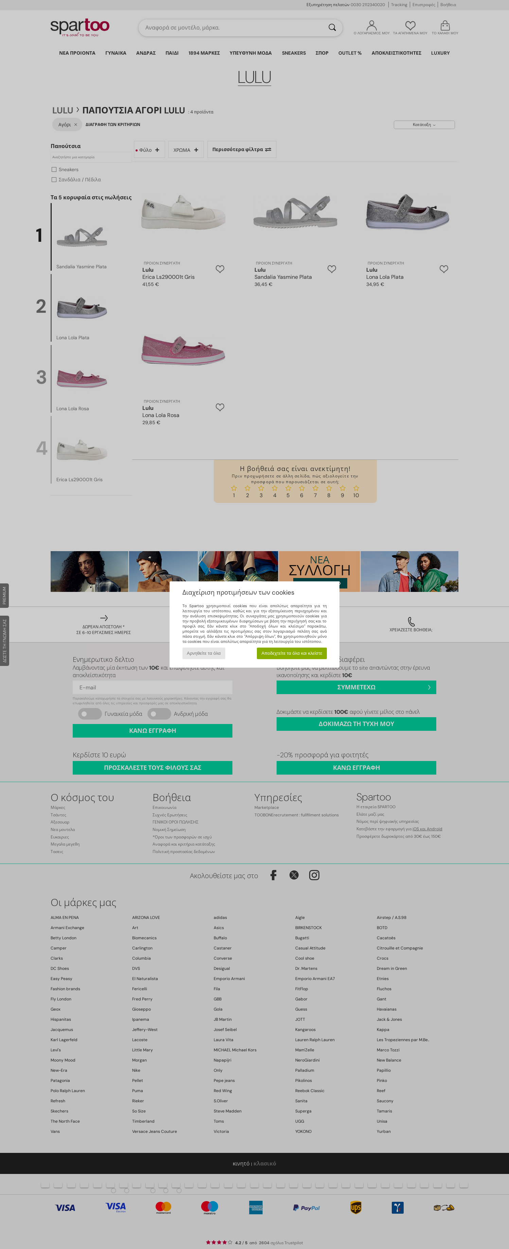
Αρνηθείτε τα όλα (204, 653)
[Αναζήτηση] (332, 27)
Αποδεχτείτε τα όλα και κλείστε (291, 653)
